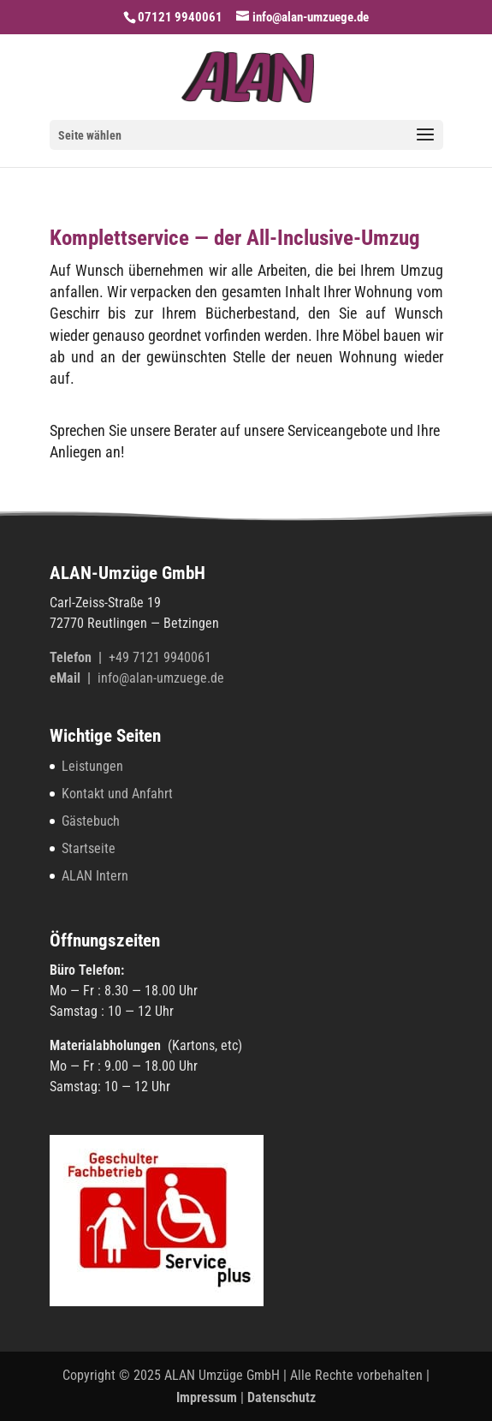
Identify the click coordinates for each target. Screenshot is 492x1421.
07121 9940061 (180, 17)
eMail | (74, 678)
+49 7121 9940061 (160, 657)
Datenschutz (281, 1397)
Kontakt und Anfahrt (117, 793)
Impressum (206, 1397)
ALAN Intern (95, 876)
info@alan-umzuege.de (161, 678)
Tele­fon (72, 657)
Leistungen (92, 766)
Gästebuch (91, 821)
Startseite (89, 848)
